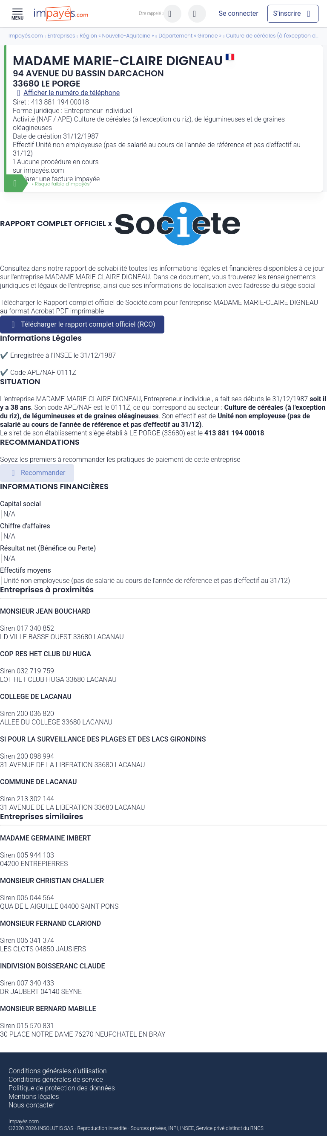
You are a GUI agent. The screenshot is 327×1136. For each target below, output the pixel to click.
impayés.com (44, 170)
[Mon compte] (238, 13)
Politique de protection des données (62, 1088)
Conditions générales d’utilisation (58, 1071)
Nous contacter (31, 1105)
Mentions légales (34, 1097)
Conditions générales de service (56, 1079)
